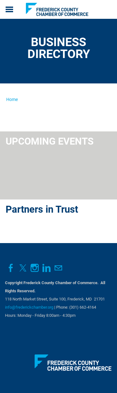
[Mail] (58, 268)
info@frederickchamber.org (29, 307)
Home (12, 99)
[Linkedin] (46, 268)
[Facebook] (11, 268)
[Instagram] (35, 268)
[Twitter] (23, 268)
